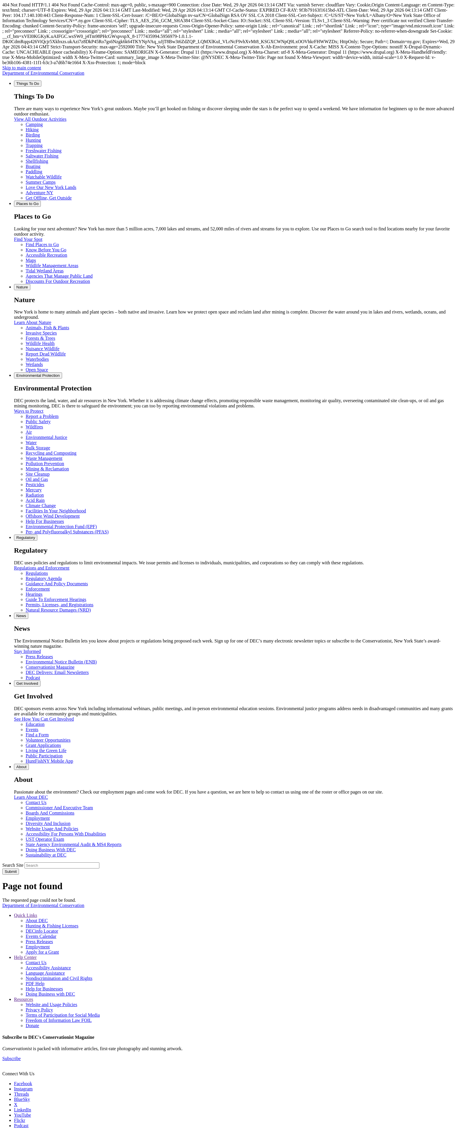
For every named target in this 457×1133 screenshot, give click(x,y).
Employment (38, 818)
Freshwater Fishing (43, 150)
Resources (23, 999)
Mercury (34, 489)
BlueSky (22, 1099)
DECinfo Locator (42, 931)
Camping (34, 124)
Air (29, 432)
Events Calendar (41, 936)
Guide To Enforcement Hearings (56, 599)
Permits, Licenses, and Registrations (59, 604)
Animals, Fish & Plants (47, 327)
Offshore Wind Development (53, 516)
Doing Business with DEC (50, 994)
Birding (33, 134)
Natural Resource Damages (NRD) (58, 609)
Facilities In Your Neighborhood (56, 510)
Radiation (35, 495)
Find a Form (37, 734)
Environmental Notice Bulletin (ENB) (61, 661)
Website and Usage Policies (51, 1004)
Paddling (34, 171)
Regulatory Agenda (44, 578)
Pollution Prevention (45, 463)
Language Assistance (45, 973)
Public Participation (44, 755)
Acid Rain (35, 500)
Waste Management (44, 458)
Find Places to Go (42, 244)
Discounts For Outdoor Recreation (58, 281)
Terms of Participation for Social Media (63, 1015)
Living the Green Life (46, 750)
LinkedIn (22, 1109)
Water (31, 442)
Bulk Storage (38, 447)
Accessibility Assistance (48, 967)
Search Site (12, 865)
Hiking (32, 129)
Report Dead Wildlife (46, 353)
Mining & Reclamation (47, 468)
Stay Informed (27, 651)
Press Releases (39, 656)
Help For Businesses (45, 521)
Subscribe (11, 1058)
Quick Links (25, 915)
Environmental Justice (46, 437)
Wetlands (34, 364)
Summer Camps (41, 182)
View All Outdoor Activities (40, 119)
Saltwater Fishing (42, 155)
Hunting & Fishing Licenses (52, 925)
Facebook (23, 1083)
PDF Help (35, 983)
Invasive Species (41, 332)
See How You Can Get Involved (44, 719)
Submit (11, 871)
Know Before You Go (46, 249)
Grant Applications (43, 745)
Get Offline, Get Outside (49, 197)
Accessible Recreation (46, 255)
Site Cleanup (38, 474)
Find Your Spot (28, 239)
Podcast (33, 677)
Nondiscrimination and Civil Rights (59, 978)
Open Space (37, 369)
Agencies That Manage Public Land (59, 276)
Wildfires (34, 426)
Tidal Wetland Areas (45, 270)
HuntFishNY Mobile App (49, 761)
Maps (31, 260)
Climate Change (41, 505)
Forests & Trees (40, 338)
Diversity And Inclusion (48, 823)
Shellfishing (37, 161)
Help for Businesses (44, 988)
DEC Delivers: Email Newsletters (57, 672)
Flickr (19, 1120)
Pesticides (35, 484)
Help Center (25, 957)
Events (32, 729)
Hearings (34, 594)
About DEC (37, 920)
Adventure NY (39, 192)
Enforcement (38, 588)
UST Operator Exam (45, 839)
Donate (32, 1025)
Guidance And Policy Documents (57, 583)
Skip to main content (21, 67)
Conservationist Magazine (50, 667)
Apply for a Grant (42, 952)
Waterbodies (37, 359)
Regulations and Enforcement (41, 567)
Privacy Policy (39, 1009)
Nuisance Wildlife (42, 348)
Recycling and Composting (51, 453)
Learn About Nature (32, 322)
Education (35, 724)
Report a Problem (42, 416)
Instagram (23, 1088)
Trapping (34, 145)
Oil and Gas (37, 479)
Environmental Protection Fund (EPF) (61, 526)
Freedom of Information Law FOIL (59, 1020)
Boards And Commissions (50, 812)
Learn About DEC (31, 797)
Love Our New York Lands (51, 187)
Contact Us (36, 802)
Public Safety (38, 421)
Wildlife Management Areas (52, 265)
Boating (33, 166)
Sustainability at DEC (46, 854)
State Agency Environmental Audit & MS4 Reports (74, 844)
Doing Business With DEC (51, 849)
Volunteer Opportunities (48, 740)
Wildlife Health (40, 343)
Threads (21, 1094)
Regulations (37, 573)
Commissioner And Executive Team (59, 807)
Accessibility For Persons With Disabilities (66, 833)
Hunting (33, 140)
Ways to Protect (28, 411)
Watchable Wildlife (44, 176)
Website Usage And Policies (52, 828)
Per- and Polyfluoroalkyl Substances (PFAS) (67, 531)
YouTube (22, 1115)
